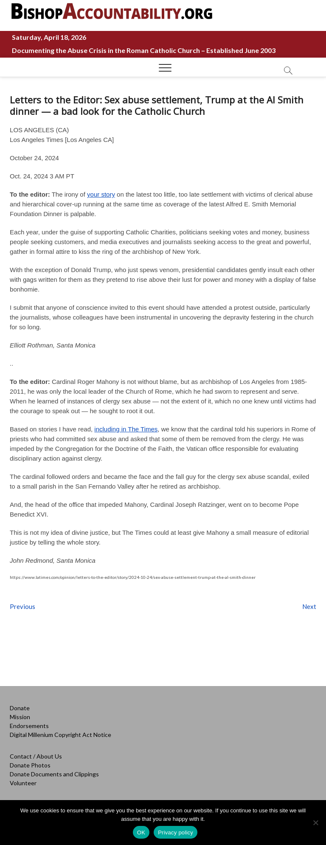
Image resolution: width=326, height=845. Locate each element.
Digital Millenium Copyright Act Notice (60, 734)
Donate (20, 708)
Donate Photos (30, 765)
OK (141, 832)
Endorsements (29, 725)
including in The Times (125, 429)
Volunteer (23, 783)
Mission (20, 716)
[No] (315, 822)
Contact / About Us (36, 756)
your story (101, 194)
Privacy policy (175, 832)
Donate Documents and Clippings (54, 774)
